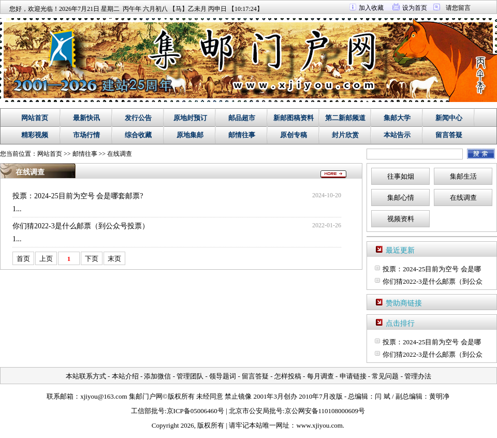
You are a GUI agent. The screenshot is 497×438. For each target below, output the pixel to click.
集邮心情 (400, 197)
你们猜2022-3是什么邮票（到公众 (433, 281)
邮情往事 (241, 135)
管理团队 (190, 376)
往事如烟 (400, 176)
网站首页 (34, 118)
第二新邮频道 (345, 118)
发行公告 (138, 118)
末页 (114, 258)
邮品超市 (241, 118)
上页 (46, 258)
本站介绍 (125, 376)
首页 (23, 258)
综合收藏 (138, 135)
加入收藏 (371, 7)
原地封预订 (190, 118)
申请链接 (353, 376)
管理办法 (417, 376)
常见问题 (385, 376)
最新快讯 (86, 118)
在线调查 (119, 153)
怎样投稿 (287, 376)
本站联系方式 (86, 376)
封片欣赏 (345, 135)
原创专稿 (293, 135)
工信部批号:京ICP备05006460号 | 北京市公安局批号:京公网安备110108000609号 (248, 411)
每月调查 (320, 376)
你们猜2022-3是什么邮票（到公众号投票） (80, 226)
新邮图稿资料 (293, 118)
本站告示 (397, 135)
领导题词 (222, 376)
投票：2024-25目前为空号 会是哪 (432, 269)
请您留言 (458, 7)
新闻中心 (448, 118)
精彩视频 (34, 135)
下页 (91, 258)
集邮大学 (397, 118)
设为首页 (414, 7)
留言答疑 (448, 135)
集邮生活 (463, 176)
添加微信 (157, 376)
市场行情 (86, 135)
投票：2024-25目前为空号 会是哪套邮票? (77, 196)
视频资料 (400, 219)
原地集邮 (190, 135)
